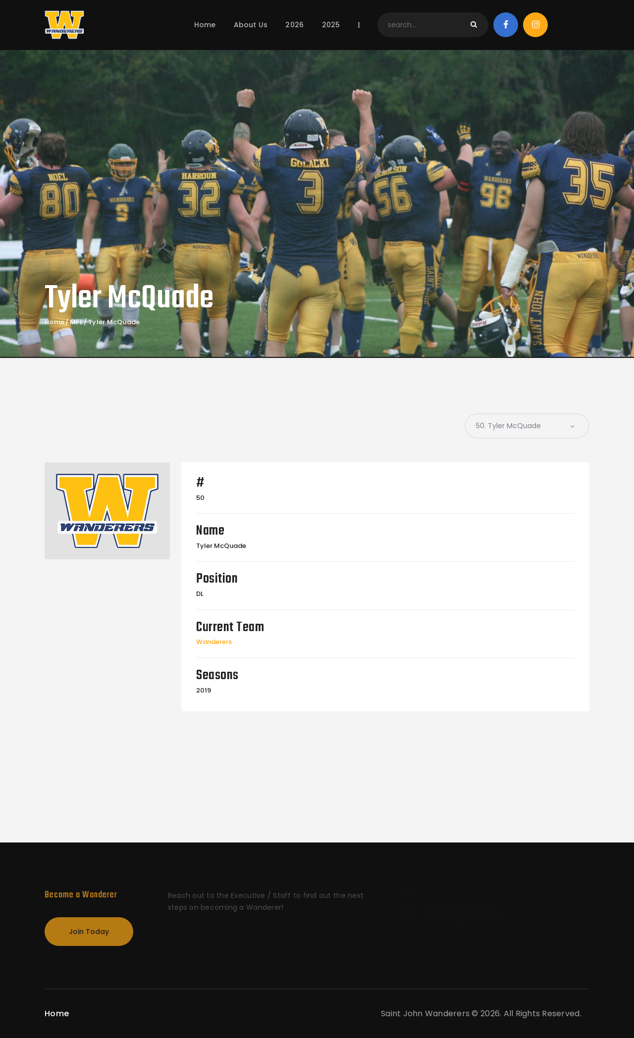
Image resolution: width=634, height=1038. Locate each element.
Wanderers (214, 641)
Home (54, 322)
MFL (76, 322)
